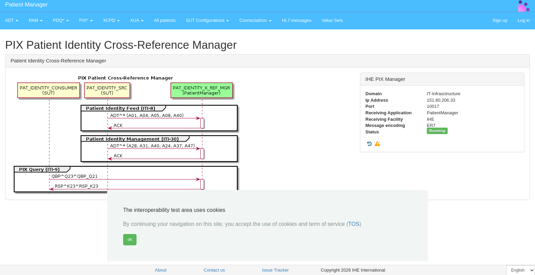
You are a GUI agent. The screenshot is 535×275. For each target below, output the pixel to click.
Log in (524, 20)
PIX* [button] (86, 20)
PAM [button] (36, 20)
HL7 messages (297, 20)
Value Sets (332, 20)
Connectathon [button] (255, 20)
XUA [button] (137, 20)
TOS (354, 224)
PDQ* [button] (61, 20)
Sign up (499, 20)
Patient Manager (26, 4)
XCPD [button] (111, 20)
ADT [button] (11, 20)
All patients (165, 20)
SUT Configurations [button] (207, 20)
